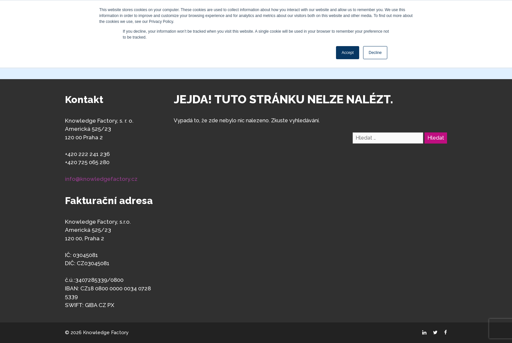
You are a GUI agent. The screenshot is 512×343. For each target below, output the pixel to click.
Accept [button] (348, 52)
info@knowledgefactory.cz (101, 179)
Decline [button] (375, 52)
